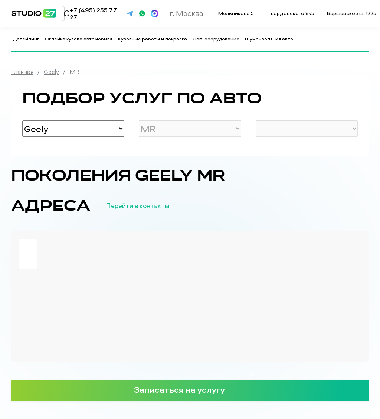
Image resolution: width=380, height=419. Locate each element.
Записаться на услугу (190, 389)
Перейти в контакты (150, 206)
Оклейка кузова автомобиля (79, 39)
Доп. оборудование (216, 39)
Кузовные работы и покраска (153, 39)
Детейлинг (26, 39)
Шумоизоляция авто (269, 39)
